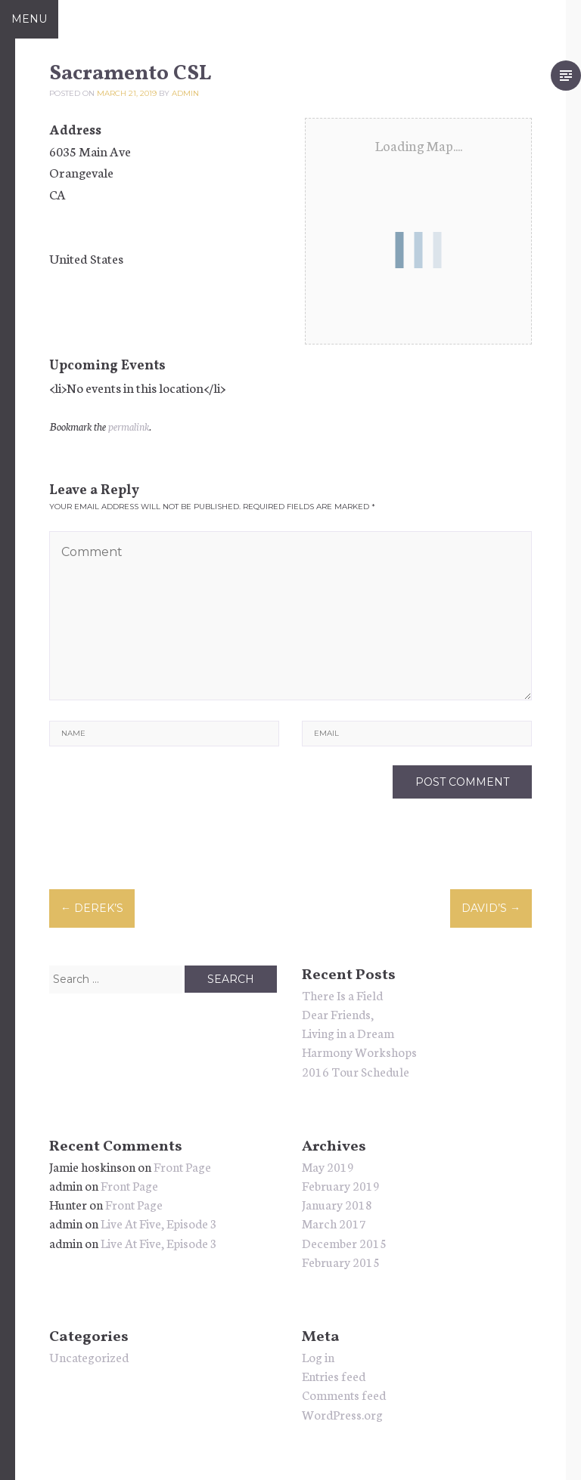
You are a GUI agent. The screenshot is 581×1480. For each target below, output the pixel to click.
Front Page (182, 1166)
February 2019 (341, 1185)
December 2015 (344, 1242)
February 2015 (341, 1261)
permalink (128, 426)
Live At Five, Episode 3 (159, 1222)
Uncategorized (89, 1356)
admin (185, 93)
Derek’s (92, 908)
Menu (29, 19)
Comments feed (344, 1394)
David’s (490, 908)
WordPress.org (342, 1414)
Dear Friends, (338, 1013)
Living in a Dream (348, 1032)
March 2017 (334, 1222)
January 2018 (337, 1204)
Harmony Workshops (359, 1051)
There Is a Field (342, 994)
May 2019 (328, 1166)
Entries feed (333, 1375)
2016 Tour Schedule (355, 1071)
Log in (318, 1356)
